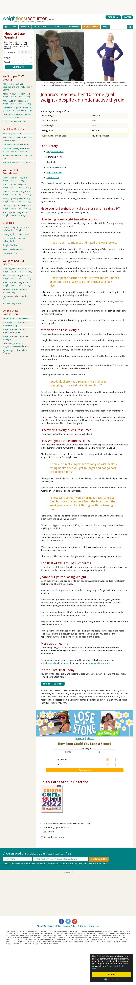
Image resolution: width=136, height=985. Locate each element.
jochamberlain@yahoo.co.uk (57, 663)
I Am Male (82, 764)
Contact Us (94, 926)
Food (14, 26)
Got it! (111, 974)
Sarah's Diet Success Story (14, 121)
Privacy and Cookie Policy (108, 967)
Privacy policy (116, 863)
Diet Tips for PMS (11, 253)
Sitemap (82, 926)
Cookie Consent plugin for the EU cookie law (111, 979)
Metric (90, 738)
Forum (56, 26)
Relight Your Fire (10, 245)
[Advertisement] (68, 7)
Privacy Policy (69, 926)
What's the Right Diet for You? (16, 162)
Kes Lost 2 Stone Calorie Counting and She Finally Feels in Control (17, 87)
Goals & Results (41, 26)
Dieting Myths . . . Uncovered (16, 234)
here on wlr (58, 837)
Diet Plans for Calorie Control (16, 144)
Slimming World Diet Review (15, 318)
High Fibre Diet (54, 172)
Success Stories (71, 26)
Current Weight (84, 748)
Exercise (25, 26)
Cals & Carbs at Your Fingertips (64, 782)
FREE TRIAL (113, 17)
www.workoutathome (99, 663)
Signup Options (91, 26)
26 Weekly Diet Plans (12, 133)
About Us (41, 926)
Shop (105, 26)
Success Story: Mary (12, 303)
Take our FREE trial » (52, 684)
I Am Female (82, 759)
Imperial (79, 738)
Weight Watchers (54, 151)
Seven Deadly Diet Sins (13, 249)
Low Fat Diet (52, 177)
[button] (11, 52)
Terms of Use (54, 926)
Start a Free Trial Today (57, 670)
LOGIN (127, 17)
